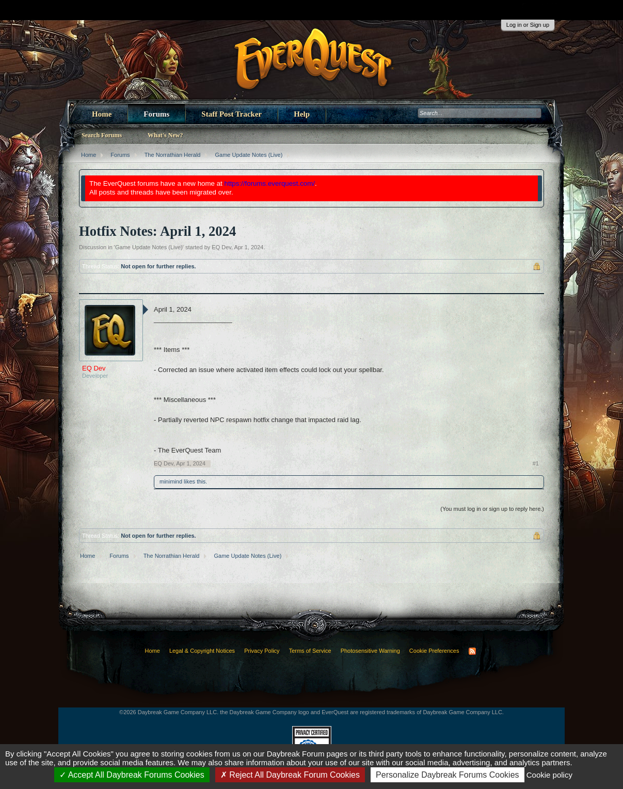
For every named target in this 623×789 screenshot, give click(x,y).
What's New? (165, 135)
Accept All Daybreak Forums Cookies (131, 774)
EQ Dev (221, 247)
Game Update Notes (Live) (149, 247)
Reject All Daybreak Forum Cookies (290, 774)
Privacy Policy (261, 651)
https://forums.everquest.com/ (270, 183)
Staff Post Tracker (231, 114)
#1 (536, 463)
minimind (170, 481)
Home (101, 114)
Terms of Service (310, 651)
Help (302, 114)
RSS (472, 651)
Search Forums (102, 135)
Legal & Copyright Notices (202, 651)
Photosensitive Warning (370, 651)
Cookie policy (549, 774)
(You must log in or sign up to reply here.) (492, 509)
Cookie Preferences (434, 651)
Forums (156, 114)
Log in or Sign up (527, 25)
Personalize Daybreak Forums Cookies (447, 774)
